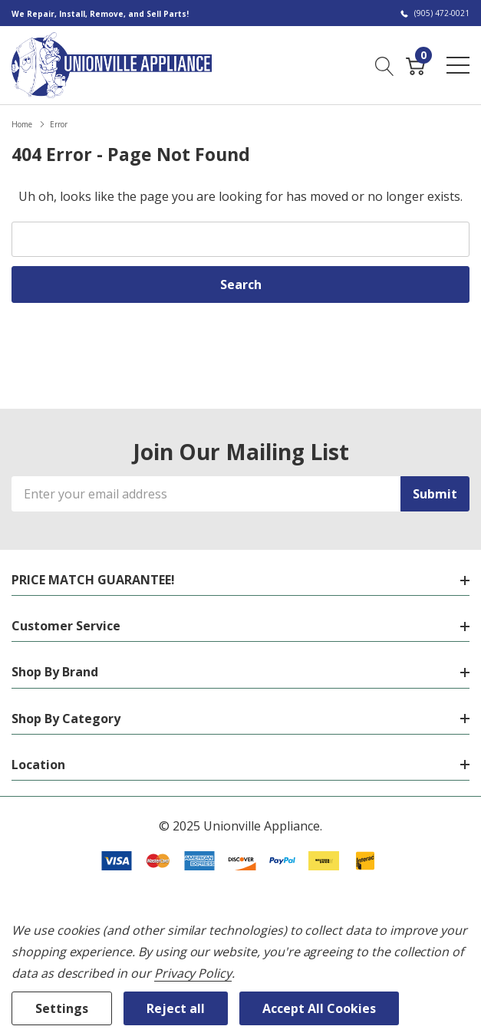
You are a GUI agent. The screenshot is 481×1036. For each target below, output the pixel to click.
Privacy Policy (193, 973)
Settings (61, 1008)
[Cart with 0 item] (415, 64)
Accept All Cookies (319, 1008)
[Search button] (384, 64)
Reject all (176, 1008)
